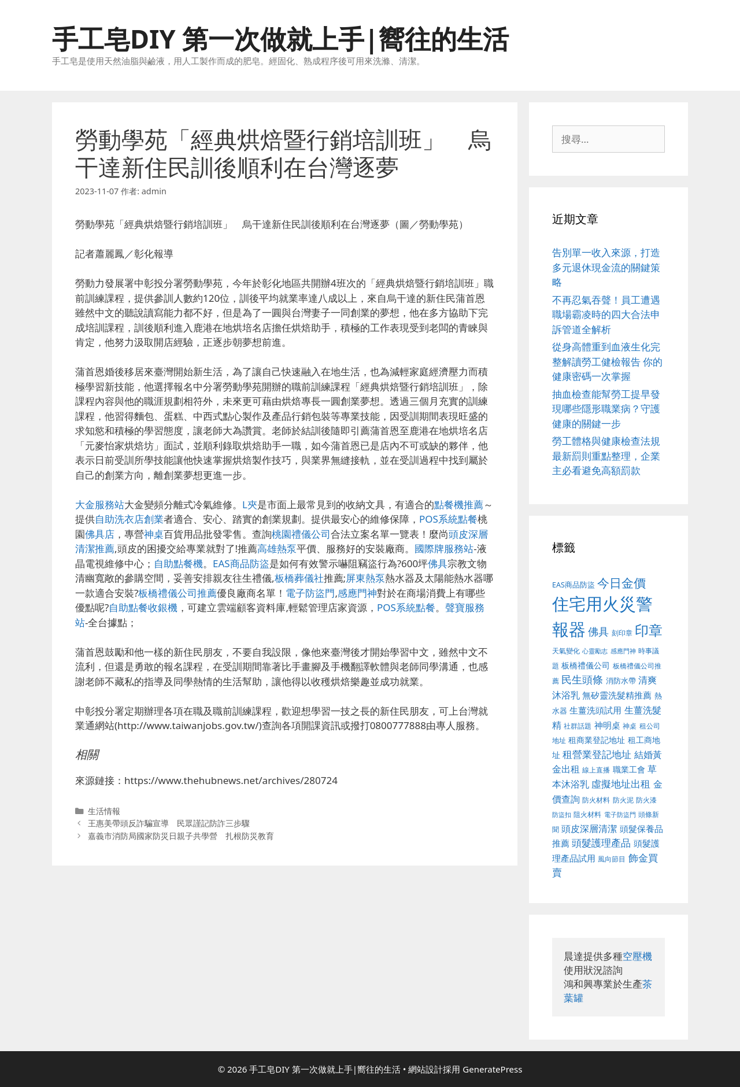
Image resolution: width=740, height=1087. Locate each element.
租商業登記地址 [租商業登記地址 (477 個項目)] (596, 739)
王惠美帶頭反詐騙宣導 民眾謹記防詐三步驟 (169, 823)
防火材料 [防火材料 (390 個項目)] (596, 800)
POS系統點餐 (448, 519)
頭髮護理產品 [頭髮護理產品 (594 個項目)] (601, 842)
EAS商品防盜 (241, 563)
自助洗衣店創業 (129, 519)
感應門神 (357, 593)
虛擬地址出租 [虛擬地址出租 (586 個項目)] (620, 783)
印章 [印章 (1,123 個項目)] (649, 629)
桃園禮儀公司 (301, 534)
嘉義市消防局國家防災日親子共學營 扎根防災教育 (181, 835)
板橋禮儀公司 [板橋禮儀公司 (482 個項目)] (585, 665)
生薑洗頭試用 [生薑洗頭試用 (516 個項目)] (595, 710)
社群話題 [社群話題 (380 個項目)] (577, 725)
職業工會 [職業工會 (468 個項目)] (629, 769)
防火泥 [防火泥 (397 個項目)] (623, 800)
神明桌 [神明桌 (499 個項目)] (607, 725)
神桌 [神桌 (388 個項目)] (630, 726)
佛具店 (99, 534)
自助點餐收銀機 (143, 607)
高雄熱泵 (277, 548)
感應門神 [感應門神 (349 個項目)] (623, 651)
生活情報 (104, 810)
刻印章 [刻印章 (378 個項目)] (622, 632)
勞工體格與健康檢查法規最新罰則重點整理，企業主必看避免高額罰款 (606, 455)
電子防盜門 (310, 593)
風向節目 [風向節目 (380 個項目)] (612, 858)
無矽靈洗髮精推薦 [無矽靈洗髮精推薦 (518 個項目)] (617, 695)
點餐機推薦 (458, 504)
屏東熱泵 (365, 578)
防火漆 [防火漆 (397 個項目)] (646, 800)
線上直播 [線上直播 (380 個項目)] (596, 769)
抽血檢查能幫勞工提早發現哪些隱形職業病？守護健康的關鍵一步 (606, 408)
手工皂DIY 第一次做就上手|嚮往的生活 (280, 38)
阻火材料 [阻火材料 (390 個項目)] (587, 814)
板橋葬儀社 (299, 578)
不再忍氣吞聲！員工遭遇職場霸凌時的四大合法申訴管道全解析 (606, 314)
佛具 (437, 563)
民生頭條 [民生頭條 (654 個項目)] (582, 679)
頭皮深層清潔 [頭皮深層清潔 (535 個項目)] (589, 828)
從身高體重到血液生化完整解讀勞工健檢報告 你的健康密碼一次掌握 (607, 361)
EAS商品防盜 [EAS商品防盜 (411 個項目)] (573, 585)
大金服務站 (99, 504)
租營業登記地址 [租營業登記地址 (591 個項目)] (597, 754)
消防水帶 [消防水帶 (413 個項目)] (621, 680)
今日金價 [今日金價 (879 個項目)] (621, 582)
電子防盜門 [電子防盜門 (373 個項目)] (620, 814)
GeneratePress (492, 1069)
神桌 (154, 534)
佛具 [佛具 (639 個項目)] (598, 631)
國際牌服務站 (444, 548)
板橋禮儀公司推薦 (177, 593)
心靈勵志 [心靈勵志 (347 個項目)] (595, 651)
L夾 (249, 504)
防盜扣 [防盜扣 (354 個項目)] (561, 814)
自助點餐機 (178, 563)
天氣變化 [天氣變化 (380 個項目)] (566, 650)
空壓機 (637, 956)
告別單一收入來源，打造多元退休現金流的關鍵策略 (606, 267)
